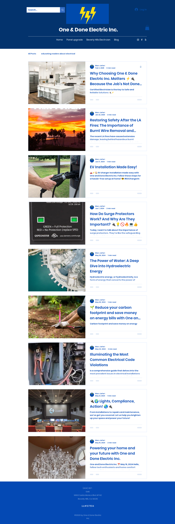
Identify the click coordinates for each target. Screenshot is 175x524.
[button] (147, 27)
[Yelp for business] (145, 39)
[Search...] (41, 10)
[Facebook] (142, 39)
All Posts (32, 54)
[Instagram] (138, 39)
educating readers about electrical (58, 54)
